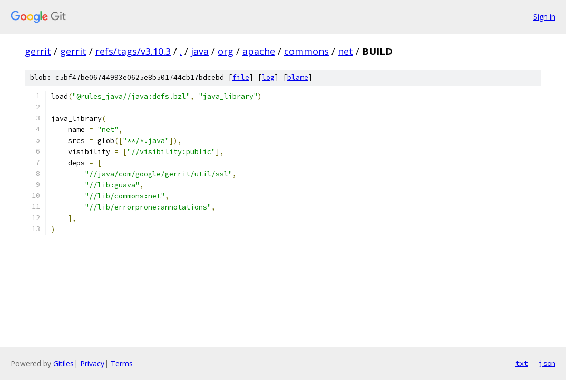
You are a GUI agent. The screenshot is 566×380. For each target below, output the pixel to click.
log (268, 77)
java (200, 51)
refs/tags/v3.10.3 (133, 51)
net (345, 51)
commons (306, 51)
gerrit (38, 51)
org (225, 51)
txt (521, 363)
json (547, 363)
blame (297, 77)
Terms (122, 363)
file (240, 77)
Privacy (92, 363)
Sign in (544, 17)
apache (258, 51)
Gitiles (63, 363)
